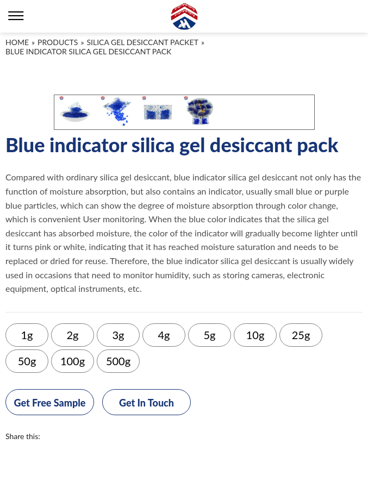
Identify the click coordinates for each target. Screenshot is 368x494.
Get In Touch (146, 403)
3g (118, 334)
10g (255, 334)
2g (73, 334)
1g (27, 334)
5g (210, 334)
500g (118, 360)
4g (164, 334)
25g (301, 334)
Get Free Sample (50, 403)
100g (72, 360)
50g (27, 360)
